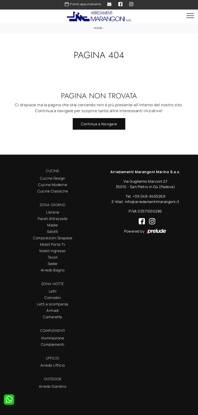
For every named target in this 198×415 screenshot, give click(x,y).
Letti (53, 291)
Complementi (52, 344)
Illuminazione (52, 337)
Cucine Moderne (52, 184)
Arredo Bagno (53, 270)
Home (98, 28)
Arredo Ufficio (52, 365)
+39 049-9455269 (149, 196)
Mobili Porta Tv (52, 244)
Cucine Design (52, 178)
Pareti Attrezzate (53, 218)
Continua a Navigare (99, 123)
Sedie (52, 263)
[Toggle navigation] (190, 16)
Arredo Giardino (53, 386)
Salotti (52, 231)
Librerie (52, 212)
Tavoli (53, 257)
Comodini (52, 297)
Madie (52, 225)
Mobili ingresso (52, 250)
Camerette (52, 316)
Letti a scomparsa (52, 304)
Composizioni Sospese (52, 237)
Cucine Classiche (52, 191)
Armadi (52, 310)
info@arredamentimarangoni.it (152, 201)
